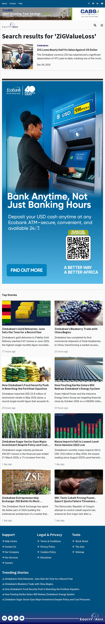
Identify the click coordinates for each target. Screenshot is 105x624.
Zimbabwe (42, 45)
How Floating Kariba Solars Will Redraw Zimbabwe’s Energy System (77, 386)
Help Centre (11, 541)
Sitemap (79, 552)
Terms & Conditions (50, 541)
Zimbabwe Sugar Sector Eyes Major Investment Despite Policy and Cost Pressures (24, 443)
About (4, 3)
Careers (9, 563)
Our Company (12, 552)
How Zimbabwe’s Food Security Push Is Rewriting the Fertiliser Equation (25, 386)
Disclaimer (46, 557)
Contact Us (10, 546)
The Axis (79, 546)
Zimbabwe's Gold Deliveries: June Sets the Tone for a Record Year (23, 330)
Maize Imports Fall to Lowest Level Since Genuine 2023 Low (77, 443)
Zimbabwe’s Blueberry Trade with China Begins (76, 330)
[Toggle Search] (95, 25)
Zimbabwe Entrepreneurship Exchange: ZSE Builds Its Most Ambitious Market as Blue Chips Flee (25, 499)
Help (20, 3)
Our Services (11, 557)
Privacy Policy (47, 546)
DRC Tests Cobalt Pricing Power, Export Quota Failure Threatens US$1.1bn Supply (75, 499)
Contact (13, 3)
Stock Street (81, 541)
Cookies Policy (48, 552)
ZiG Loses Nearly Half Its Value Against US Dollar (67, 49)
